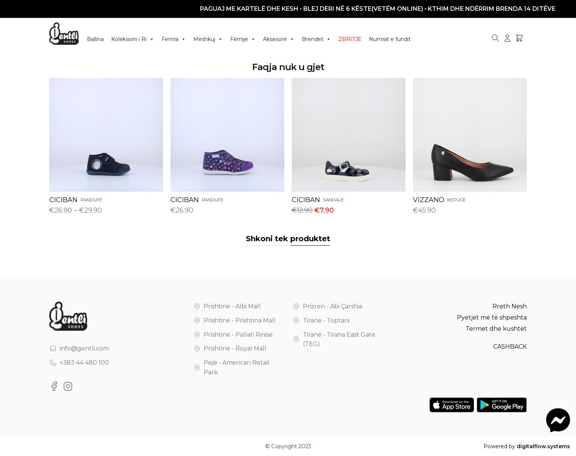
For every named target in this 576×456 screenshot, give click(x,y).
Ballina (95, 39)
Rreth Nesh (509, 306)
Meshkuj (208, 39)
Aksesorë (278, 39)
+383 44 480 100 (84, 362)
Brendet (316, 39)
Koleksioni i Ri (132, 39)
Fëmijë (243, 39)
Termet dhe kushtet (496, 328)
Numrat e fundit (390, 39)
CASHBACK (510, 346)
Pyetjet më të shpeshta (492, 317)
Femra (174, 39)
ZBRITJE (349, 39)
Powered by (526, 446)
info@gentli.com (84, 348)
